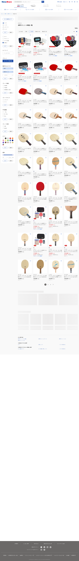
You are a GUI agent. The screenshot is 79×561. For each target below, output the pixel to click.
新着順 (31, 31)
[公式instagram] (47, 547)
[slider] (3, 155)
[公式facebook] (44, 547)
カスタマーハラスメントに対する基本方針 (44, 555)
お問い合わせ (36, 543)
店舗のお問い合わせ (48, 543)
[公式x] (41, 547)
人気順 (26, 31)
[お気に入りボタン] (30, 35)
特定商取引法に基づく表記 (13, 555)
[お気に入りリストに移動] (72, 2)
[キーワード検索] (43, 2)
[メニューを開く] (77, 2)
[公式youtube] (50, 547)
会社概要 (67, 555)
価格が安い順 (37, 31)
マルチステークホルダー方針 (59, 555)
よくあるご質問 (26, 543)
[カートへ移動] (74, 2)
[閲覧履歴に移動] (69, 2)
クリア (5, 32)
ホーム (2, 13)
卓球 (5, 13)
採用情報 (73, 555)
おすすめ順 (21, 31)
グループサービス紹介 (61, 543)
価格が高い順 (44, 31)
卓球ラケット (9, 13)
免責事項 (21, 555)
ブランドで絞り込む (8, 61)
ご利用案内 (16, 543)
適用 (11, 32)
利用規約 (4, 555)
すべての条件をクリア (8, 19)
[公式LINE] (44, 550)
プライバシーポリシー (29, 555)
